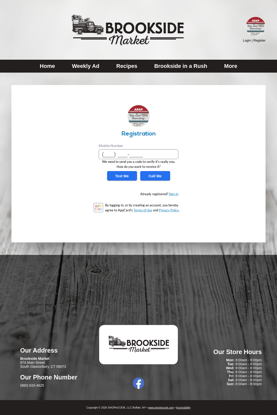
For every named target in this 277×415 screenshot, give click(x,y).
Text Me (122, 176)
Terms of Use (143, 210)
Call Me (155, 176)
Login (247, 40)
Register (260, 40)
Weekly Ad (85, 66)
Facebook (138, 383)
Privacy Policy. (169, 210)
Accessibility (183, 407)
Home (47, 66)
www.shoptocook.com (161, 407)
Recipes (126, 66)
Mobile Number (111, 145)
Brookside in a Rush (180, 66)
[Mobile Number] (138, 154)
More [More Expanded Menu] (230, 66)
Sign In (173, 194)
